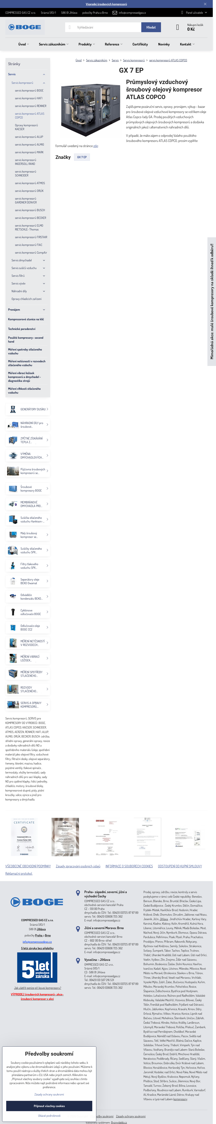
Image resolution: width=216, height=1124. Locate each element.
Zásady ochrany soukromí (131, 1116)
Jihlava (41, 929)
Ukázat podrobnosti (49, 1115)
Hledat (151, 27)
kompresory (180, 1099)
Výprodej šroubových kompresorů (106, 4)
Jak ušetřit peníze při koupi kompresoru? (37, 988)
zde (95, 146)
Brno (48, 935)
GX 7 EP (82, 157)
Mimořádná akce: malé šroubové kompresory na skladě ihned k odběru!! (211, 301)
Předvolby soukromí (101, 1116)
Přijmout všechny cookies (49, 1106)
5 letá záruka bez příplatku (37, 948)
